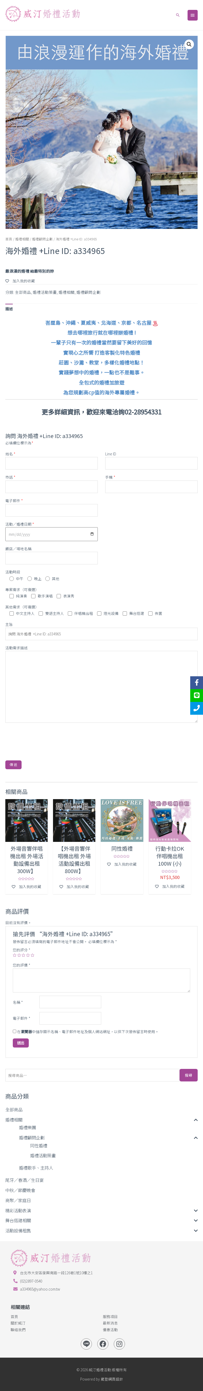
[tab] (9, 309)
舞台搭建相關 (18, 1220)
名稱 (18, 1002)
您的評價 (21, 965)
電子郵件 (21, 1018)
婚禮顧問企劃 (31, 1137)
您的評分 (21, 949)
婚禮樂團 (27, 1127)
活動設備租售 (18, 1230)
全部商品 (13, 1109)
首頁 (8, 238)
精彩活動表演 (18, 1210)
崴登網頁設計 (112, 1379)
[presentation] (45, 739)
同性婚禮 (38, 1145)
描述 (9, 308)
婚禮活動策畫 (43, 1155)
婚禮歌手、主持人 (36, 1168)
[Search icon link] (178, 14)
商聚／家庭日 (18, 1200)
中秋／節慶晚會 (20, 1190)
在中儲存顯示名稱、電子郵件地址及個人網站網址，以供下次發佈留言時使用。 (88, 1031)
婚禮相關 (13, 1119)
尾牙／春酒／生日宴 (24, 1180)
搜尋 (188, 1075)
